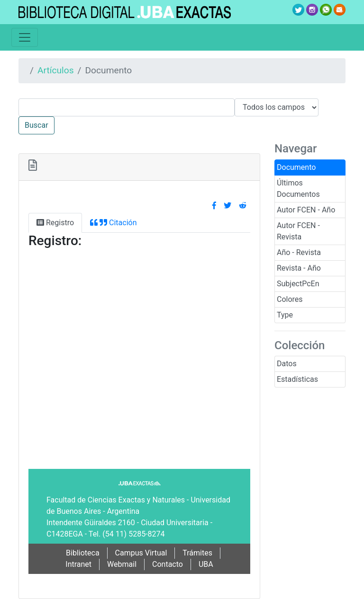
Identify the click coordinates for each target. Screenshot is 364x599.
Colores (290, 299)
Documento (296, 167)
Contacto (167, 564)
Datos (287, 363)
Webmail (121, 564)
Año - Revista (299, 252)
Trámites (197, 552)
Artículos (55, 70)
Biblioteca (83, 552)
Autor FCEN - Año (306, 209)
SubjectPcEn (298, 283)
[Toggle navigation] (24, 37)
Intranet (78, 564)
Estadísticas (297, 379)
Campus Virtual (141, 552)
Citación (113, 222)
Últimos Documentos (298, 188)
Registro (55, 222)
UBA (206, 564)
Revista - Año (299, 268)
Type (285, 314)
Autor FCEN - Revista (298, 231)
